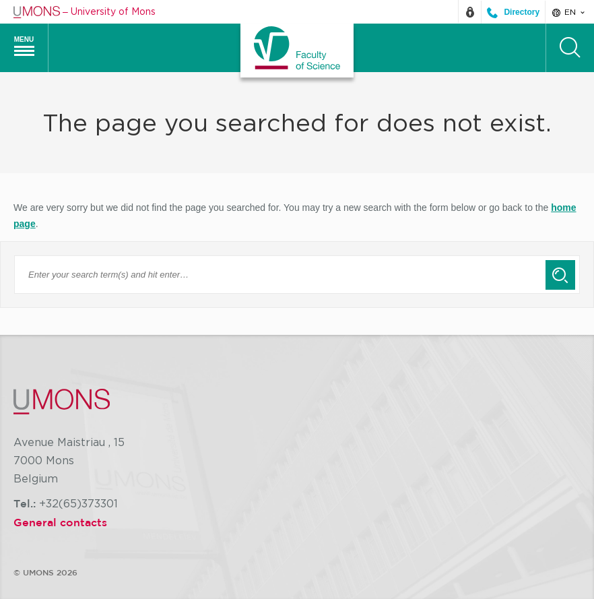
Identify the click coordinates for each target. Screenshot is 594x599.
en (569, 12)
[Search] (570, 48)
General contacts (60, 522)
